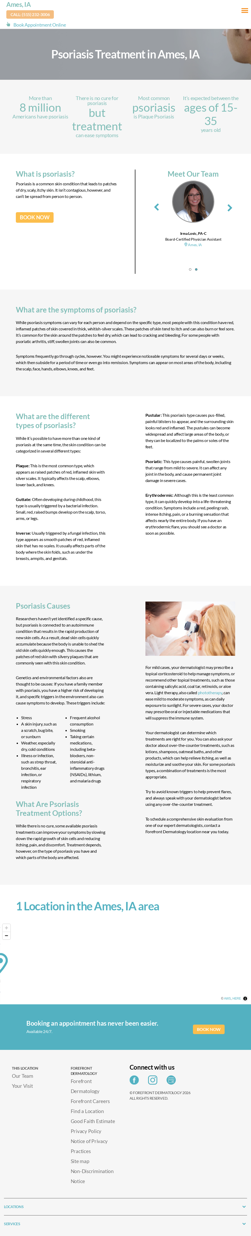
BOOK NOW (35, 217)
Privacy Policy (86, 1131)
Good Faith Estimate (93, 1121)
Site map (80, 1161)
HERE (245, 1002)
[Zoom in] (6, 928)
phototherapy (210, 692)
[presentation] (156, 206)
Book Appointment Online (39, 25)
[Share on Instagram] (154, 1081)
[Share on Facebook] (135, 1081)
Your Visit (22, 1086)
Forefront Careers (90, 1101)
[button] (190, 269)
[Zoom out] (6, 935)
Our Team (22, 1076)
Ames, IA (18, 4)
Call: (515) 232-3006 (30, 14)
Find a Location (87, 1111)
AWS (236, 1002)
